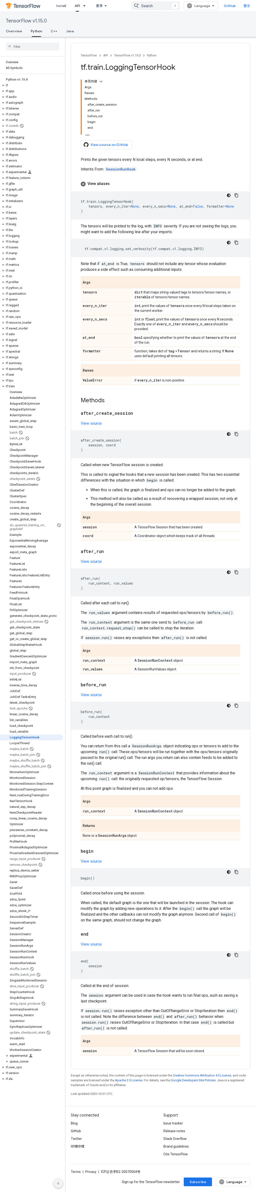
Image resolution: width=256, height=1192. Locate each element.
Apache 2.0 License (128, 1080)
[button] (31, 85)
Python (151, 55)
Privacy (90, 1172)
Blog (74, 1123)
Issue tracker (173, 1123)
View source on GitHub (106, 144)
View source (91, 423)
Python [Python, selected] (36, 31)
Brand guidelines (176, 1146)
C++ (54, 31)
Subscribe (198, 1182)
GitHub (230, 6)
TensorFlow (89, 55)
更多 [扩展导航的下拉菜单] (99, 6)
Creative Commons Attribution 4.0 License (202, 1075)
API (105, 55)
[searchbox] (32, 46)
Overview (14, 31)
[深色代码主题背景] (229, 195)
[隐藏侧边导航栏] (58, 1183)
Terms (76, 1172)
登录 (246, 6)
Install (61, 6)
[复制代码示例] (236, 195)
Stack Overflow (175, 1139)
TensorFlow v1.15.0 (26, 21)
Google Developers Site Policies (193, 1080)
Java (70, 31)
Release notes (174, 1131)
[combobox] (156, 5)
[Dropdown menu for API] (86, 6)
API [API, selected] (77, 6)
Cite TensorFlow (175, 1154)
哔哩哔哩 (77, 1146)
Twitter (76, 1139)
